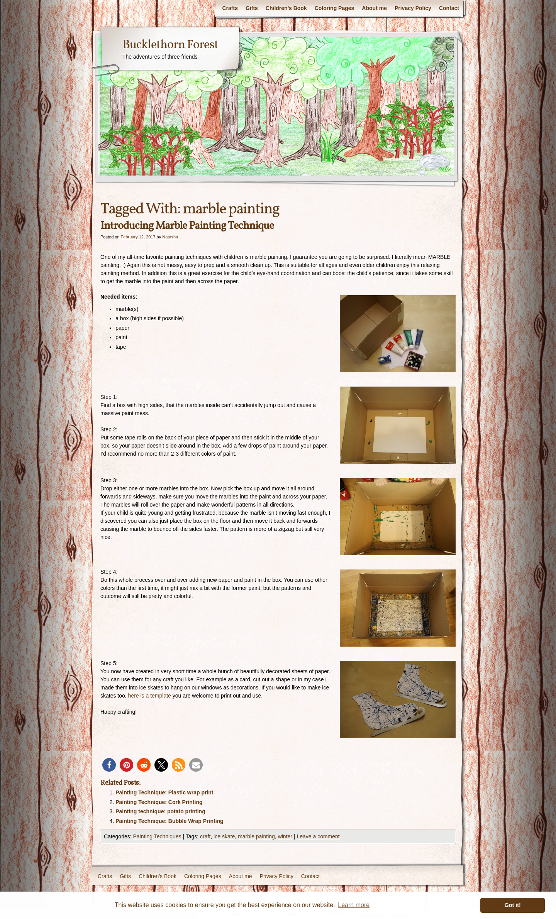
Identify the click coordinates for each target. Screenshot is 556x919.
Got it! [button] (513, 905)
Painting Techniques (157, 836)
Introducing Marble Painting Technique (187, 225)
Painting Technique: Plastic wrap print (164, 792)
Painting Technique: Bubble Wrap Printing (169, 821)
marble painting (256, 836)
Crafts (229, 8)
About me (374, 8)
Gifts (252, 8)
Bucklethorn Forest (170, 45)
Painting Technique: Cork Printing (158, 802)
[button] (109, 765)
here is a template (149, 696)
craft (205, 836)
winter (285, 836)
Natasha (170, 237)
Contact (449, 8)
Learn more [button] (354, 905)
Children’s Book (286, 8)
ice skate (224, 836)
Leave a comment (318, 836)
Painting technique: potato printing (160, 811)
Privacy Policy (413, 8)
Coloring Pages (334, 8)
